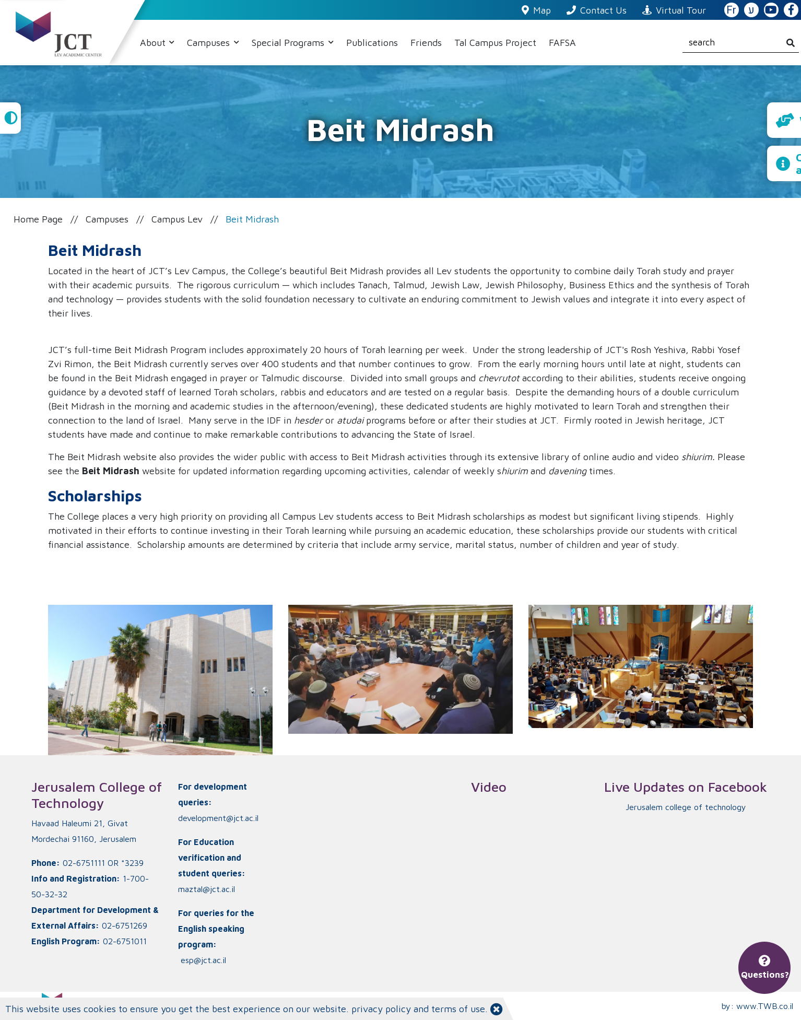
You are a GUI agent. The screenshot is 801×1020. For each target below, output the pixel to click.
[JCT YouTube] (771, 10)
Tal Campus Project (495, 42)
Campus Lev (177, 219)
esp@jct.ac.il (203, 960)
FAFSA (562, 42)
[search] (740, 43)
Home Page (38, 219)
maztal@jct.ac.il (206, 889)
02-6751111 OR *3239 (103, 862)
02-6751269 (124, 925)
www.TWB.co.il (764, 1006)
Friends (426, 42)
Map (536, 10)
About (154, 42)
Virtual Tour (674, 10)
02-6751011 (125, 941)
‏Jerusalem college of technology (686, 807)
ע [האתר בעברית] (751, 10)
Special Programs (289, 42)
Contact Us (597, 10)
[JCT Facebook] (791, 10)
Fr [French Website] (731, 10)
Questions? (765, 968)
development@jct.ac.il (218, 818)
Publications (372, 42)
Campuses (209, 42)
